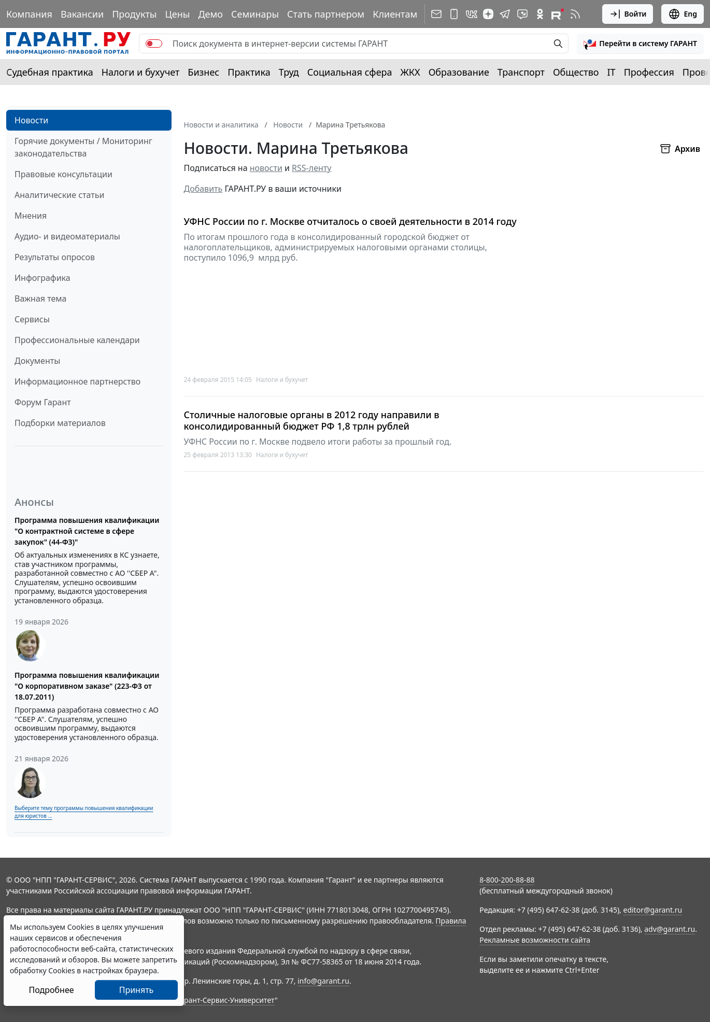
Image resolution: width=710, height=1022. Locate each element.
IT (611, 72)
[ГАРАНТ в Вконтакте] (471, 14)
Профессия (649, 72)
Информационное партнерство (77, 381)
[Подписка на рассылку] (436, 14)
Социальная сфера (349, 72)
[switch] (154, 43)
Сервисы (32, 319)
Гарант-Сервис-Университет (226, 1000)
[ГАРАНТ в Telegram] (505, 14)
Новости (31, 120)
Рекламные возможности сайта (534, 940)
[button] (640, 43)
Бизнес (203, 72)
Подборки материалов (60, 423)
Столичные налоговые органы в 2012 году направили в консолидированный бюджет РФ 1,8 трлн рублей (311, 420)
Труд (289, 72)
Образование (459, 72)
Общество (576, 72)
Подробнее (51, 990)
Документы (37, 360)
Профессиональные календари (77, 340)
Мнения (31, 215)
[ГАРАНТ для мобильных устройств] (454, 14)
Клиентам (395, 14)
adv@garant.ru (669, 929)
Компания (29, 14)
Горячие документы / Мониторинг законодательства (83, 147)
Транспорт (521, 72)
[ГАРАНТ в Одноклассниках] (540, 14)
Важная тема (41, 298)
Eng (682, 14)
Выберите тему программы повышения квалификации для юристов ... (84, 811)
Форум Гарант (43, 402)
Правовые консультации (63, 174)
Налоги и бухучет (141, 72)
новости (266, 168)
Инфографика (42, 277)
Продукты (134, 14)
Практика (249, 72)
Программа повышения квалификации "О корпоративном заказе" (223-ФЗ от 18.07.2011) (87, 686)
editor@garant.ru (653, 910)
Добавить (203, 188)
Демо (210, 14)
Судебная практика (49, 72)
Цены (177, 14)
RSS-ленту (311, 168)
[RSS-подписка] (575, 14)
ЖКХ (410, 72)
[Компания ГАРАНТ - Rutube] (557, 14)
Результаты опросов (55, 257)
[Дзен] (488, 14)
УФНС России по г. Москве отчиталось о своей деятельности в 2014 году (350, 222)
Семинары (255, 14)
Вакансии (82, 14)
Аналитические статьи (59, 195)
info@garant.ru (323, 981)
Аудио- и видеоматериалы (67, 236)
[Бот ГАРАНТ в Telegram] (522, 14)
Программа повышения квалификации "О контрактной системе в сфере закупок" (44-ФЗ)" (87, 531)
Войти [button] (628, 14)
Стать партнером (325, 14)
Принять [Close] (136, 990)
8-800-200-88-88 (506, 880)
